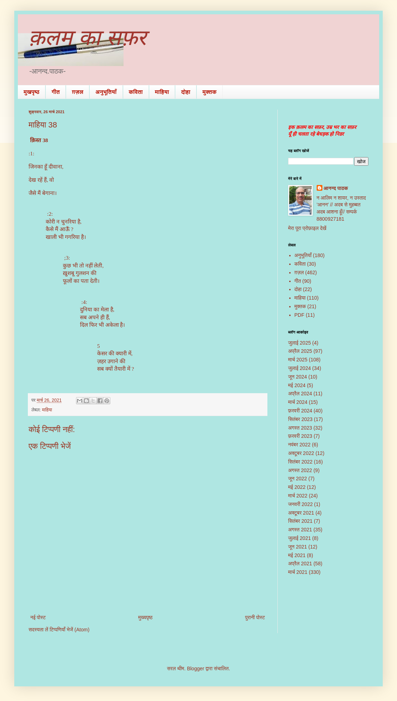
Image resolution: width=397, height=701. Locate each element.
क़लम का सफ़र (87, 38)
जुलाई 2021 (299, 538)
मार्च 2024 (297, 402)
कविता (136, 92)
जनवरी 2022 (300, 504)
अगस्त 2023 (300, 428)
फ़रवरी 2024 (300, 411)
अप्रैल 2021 (300, 563)
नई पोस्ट (38, 617)
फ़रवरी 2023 (300, 436)
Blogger (195, 668)
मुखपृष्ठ (31, 92)
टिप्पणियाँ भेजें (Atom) (70, 629)
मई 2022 (297, 487)
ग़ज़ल (77, 92)
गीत (55, 92)
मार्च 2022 (297, 496)
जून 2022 (297, 478)
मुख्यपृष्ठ (145, 617)
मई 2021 (297, 555)
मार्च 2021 (297, 572)
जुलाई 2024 (299, 368)
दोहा (185, 92)
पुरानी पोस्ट (255, 617)
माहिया (162, 92)
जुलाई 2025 (299, 343)
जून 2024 (297, 377)
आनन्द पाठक (336, 188)
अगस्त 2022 (300, 470)
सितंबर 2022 (300, 462)
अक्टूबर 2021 (301, 513)
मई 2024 (297, 385)
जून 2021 (297, 547)
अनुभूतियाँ (105, 92)
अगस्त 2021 (300, 529)
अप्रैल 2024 (300, 393)
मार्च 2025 (297, 359)
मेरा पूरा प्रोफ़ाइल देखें (307, 228)
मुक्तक (209, 92)
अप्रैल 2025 (300, 351)
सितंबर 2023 (300, 419)
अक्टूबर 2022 (301, 453)
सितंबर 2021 (300, 521)
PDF (300, 315)
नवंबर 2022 (299, 444)
